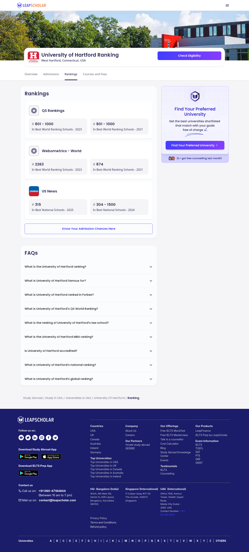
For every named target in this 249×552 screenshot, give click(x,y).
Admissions (51, 74)
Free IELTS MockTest (172, 430)
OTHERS (221, 540)
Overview (31, 74)
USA (93, 430)
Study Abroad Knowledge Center (175, 454)
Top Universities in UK (103, 465)
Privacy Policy (98, 518)
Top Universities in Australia (106, 472)
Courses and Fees (95, 74)
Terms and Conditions (103, 522)
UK (92, 435)
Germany (95, 452)
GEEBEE (130, 448)
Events (164, 460)
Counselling (167, 473)
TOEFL (199, 448)
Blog (163, 447)
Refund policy (98, 526)
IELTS (163, 469)
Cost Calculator (169, 443)
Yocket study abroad (137, 444)
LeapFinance (203, 430)
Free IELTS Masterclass (174, 435)
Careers (130, 435)
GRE (197, 459)
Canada (95, 439)
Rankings (71, 74)
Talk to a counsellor (171, 439)
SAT (197, 451)
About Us (130, 430)
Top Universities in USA (104, 462)
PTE (197, 455)
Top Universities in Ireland (105, 476)
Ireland (94, 447)
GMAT (199, 462)
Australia (95, 443)
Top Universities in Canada (106, 469)
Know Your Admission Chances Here (88, 229)
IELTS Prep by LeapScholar (211, 435)
